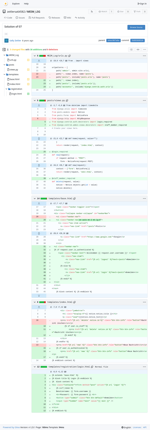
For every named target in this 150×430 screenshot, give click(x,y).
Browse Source (136, 27)
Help (26, 3)
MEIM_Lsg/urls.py (57, 56)
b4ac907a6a (113, 40)
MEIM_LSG (33, 11)
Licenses (137, 427)
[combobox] (131, 49)
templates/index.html (59, 302)
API (144, 427)
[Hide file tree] (4, 49)
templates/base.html (60, 198)
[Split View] (138, 49)
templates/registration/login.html (69, 367)
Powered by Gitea (11, 427)
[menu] (145, 49)
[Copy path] (69, 56)
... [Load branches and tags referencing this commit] (6, 34)
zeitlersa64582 (16, 11)
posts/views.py (56, 100)
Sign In (142, 3)
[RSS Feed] (91, 11)
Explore (15, 3)
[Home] (5, 3)
